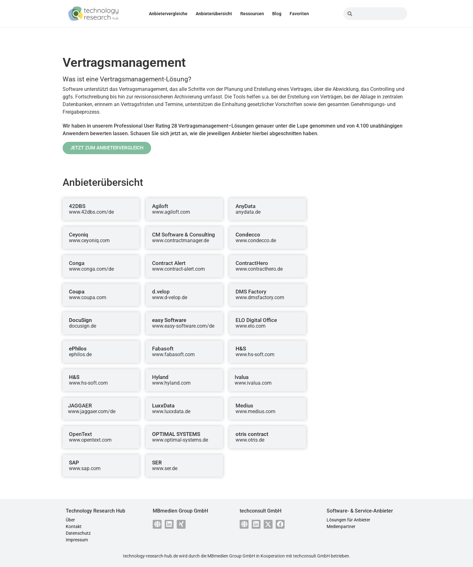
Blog (276, 13)
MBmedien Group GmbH (231, 555)
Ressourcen (252, 13)
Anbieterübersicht (214, 13)
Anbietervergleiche (168, 13)
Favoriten (299, 13)
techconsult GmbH (311, 555)
